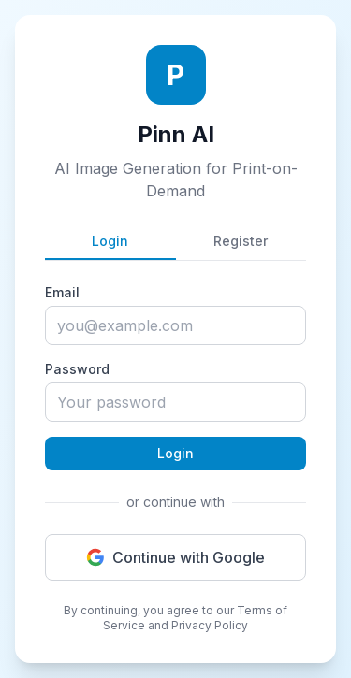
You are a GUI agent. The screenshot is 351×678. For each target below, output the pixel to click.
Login (110, 241)
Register (240, 241)
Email (62, 292)
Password (77, 369)
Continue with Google (175, 557)
